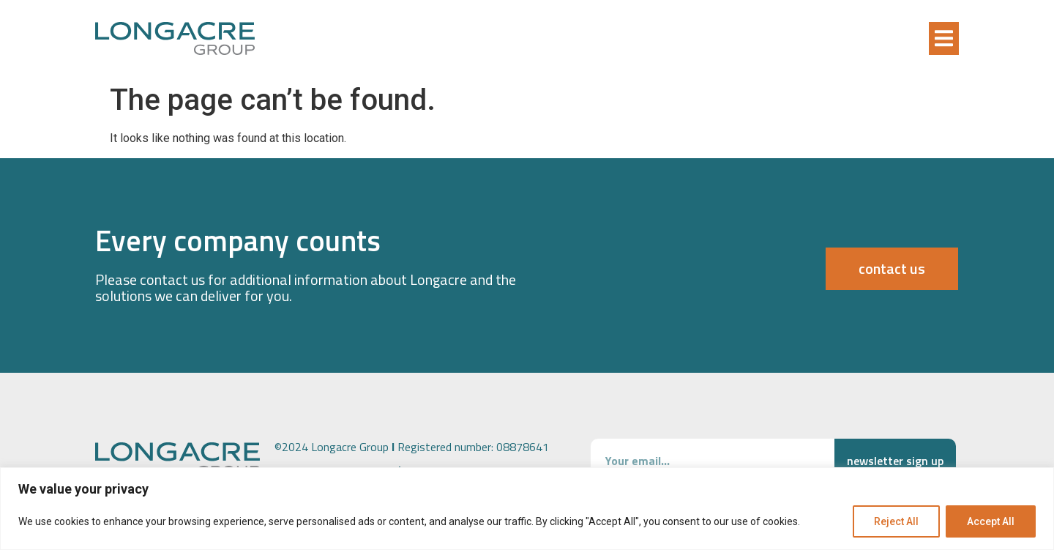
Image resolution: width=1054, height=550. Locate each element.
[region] (527, 508)
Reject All (896, 521)
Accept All (990, 521)
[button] (944, 38)
